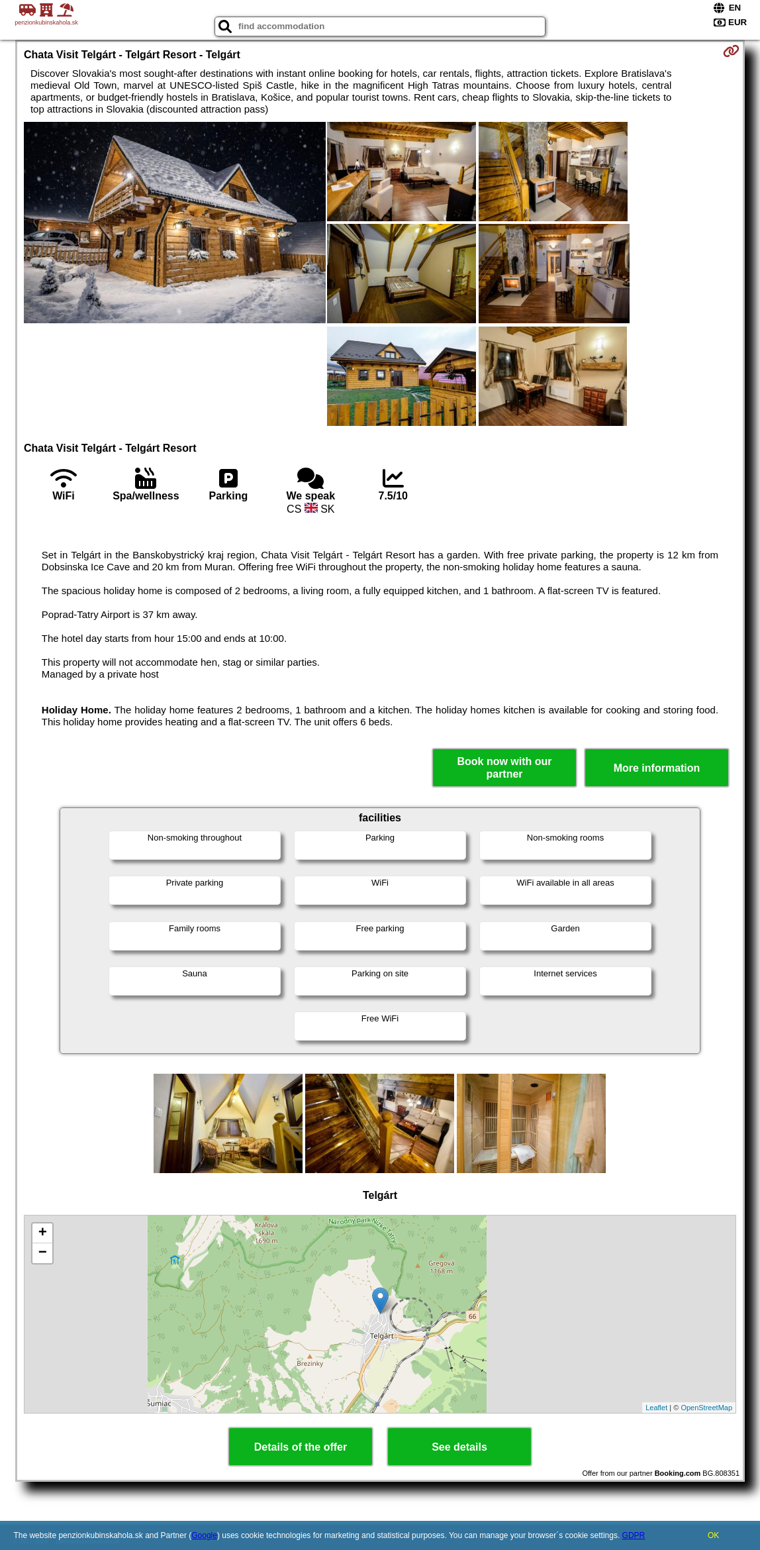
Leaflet (656, 1408)
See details (459, 1447)
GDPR (633, 1535)
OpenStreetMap (706, 1408)
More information (657, 768)
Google (204, 1535)
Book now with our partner (504, 768)
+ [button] (42, 1233)
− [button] (42, 1253)
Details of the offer (300, 1447)
